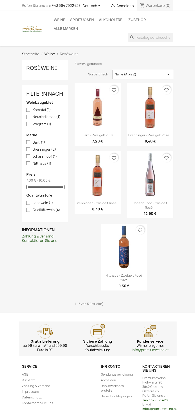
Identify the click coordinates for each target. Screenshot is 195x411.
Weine (59, 19)
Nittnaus (42, 163)
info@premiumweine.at (150, 350)
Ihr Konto (110, 366)
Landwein (43, 203)
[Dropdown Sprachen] (92, 6)
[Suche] (150, 37)
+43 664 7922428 (66, 5)
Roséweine (42, 68)
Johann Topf (45, 156)
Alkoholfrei (111, 19)
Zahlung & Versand (38, 236)
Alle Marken (66, 28)
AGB (25, 374)
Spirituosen (82, 19)
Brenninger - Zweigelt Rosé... (150, 135)
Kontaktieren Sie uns (39, 240)
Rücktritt (28, 380)
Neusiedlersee (47, 117)
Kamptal (42, 110)
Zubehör (137, 19)
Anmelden (108, 380)
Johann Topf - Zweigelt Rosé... (150, 205)
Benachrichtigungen (116, 396)
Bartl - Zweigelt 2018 (97, 135)
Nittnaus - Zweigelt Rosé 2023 (124, 277)
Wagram (42, 124)
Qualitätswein (46, 210)
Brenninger (44, 149)
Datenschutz (32, 397)
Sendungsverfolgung (117, 374)
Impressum (30, 391)
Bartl (39, 142)
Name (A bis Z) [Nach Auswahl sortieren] (143, 74)
